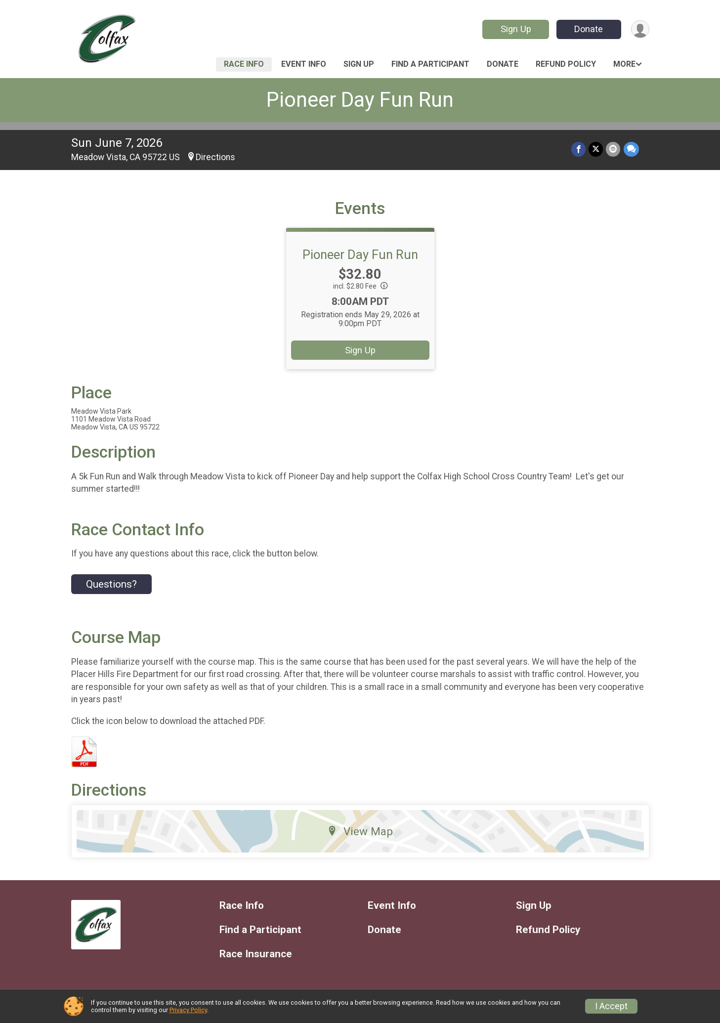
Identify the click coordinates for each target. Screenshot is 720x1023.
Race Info (244, 64)
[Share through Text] (631, 149)
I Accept (611, 1006)
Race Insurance (255, 954)
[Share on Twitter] (596, 149)
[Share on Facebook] (579, 149)
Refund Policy (566, 64)
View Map (360, 831)
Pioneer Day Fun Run (360, 99)
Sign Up (515, 29)
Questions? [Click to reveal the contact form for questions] (111, 584)
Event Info (303, 64)
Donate (588, 29)
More (624, 64)
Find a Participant (430, 64)
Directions (215, 157)
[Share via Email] (613, 149)
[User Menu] (640, 29)
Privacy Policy (188, 1010)
